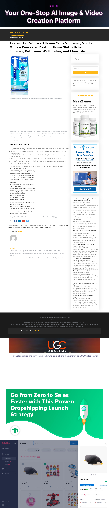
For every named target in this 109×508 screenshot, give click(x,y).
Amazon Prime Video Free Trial (18, 213)
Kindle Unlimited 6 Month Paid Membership (22, 188)
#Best (21, 225)
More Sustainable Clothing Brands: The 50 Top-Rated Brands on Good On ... (84, 199)
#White (42, 227)
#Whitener (48, 227)
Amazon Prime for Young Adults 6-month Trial (23, 190)
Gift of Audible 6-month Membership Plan (22, 177)
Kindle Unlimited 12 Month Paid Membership (22, 181)
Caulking (20, 231)
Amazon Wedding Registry (17, 194)
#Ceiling (31, 225)
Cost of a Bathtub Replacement (82, 258)
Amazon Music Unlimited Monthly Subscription (23, 210)
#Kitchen (54, 225)
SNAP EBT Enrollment (15, 183)
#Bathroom (15, 225)
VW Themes (38, 330)
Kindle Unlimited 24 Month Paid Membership (22, 172)
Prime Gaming (14, 201)
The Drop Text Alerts (15, 186)
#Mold (65, 225)
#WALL (37, 227)
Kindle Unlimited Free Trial (17, 197)
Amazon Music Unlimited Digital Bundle (21, 212)
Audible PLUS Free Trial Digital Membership (22, 184)
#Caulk (26, 225)
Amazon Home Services (17, 199)
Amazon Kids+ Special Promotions (20, 206)
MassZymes (82, 101)
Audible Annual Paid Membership (19, 168)
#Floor (44, 225)
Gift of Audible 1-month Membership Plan (22, 179)
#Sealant (11, 227)
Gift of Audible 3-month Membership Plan (22, 175)
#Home (49, 225)
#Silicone (23, 227)
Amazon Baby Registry (16, 192)
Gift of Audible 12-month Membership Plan (22, 170)
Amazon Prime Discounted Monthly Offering (22, 203)
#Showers (17, 227)
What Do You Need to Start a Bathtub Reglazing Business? (83, 245)
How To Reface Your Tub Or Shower (83, 271)
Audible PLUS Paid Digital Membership (21, 174)
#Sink (29, 227)
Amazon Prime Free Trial (17, 195)
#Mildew (60, 225)
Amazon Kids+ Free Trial (16, 204)
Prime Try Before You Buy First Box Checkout (22, 208)
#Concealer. (37, 225)
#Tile (32, 227)
